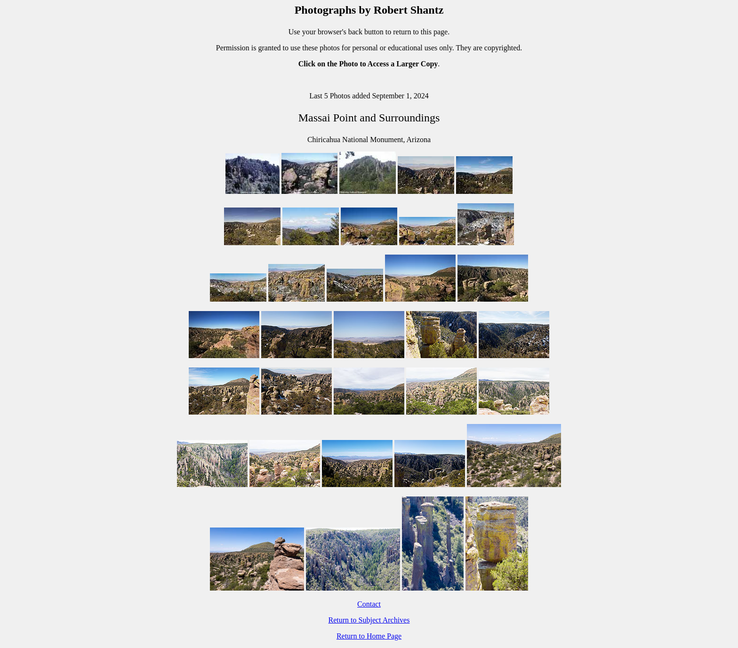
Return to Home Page (369, 636)
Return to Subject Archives (369, 620)
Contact (369, 604)
